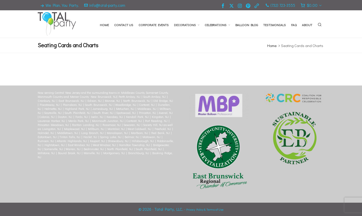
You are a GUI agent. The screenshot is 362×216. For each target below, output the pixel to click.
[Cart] (311, 5)
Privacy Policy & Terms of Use (204, 209)
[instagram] (240, 5)
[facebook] (224, 5)
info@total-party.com (104, 5)
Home (272, 45)
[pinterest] (249, 5)
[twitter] (232, 5)
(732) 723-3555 (280, 5)
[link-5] (257, 5)
